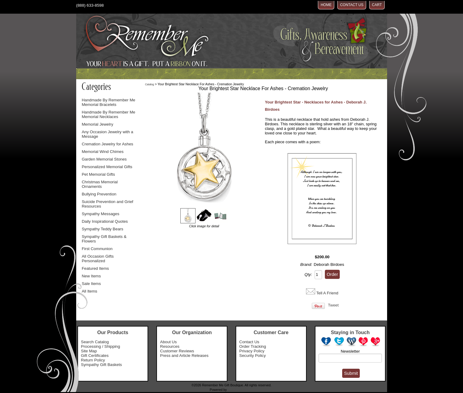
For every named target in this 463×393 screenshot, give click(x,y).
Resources (169, 346)
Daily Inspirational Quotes (105, 221)
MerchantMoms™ (240, 389)
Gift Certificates (95, 355)
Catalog (149, 84)
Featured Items (95, 268)
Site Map (89, 351)
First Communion (97, 248)
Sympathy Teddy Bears (102, 229)
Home (326, 5)
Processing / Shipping (100, 346)
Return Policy (93, 360)
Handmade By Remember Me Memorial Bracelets (108, 102)
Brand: (306, 264)
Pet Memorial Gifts (98, 174)
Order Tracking (252, 346)
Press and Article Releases (184, 355)
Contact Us (351, 5)
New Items (91, 276)
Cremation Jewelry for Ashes (107, 144)
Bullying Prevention (99, 194)
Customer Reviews (177, 351)
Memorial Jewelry (97, 124)
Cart (377, 5)
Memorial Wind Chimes (103, 151)
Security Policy (252, 355)
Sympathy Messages (100, 214)
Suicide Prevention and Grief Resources (107, 203)
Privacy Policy (251, 351)
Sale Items (91, 283)
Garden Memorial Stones (104, 159)
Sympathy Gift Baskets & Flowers (104, 238)
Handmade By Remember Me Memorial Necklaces (108, 114)
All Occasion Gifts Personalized (98, 258)
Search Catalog (95, 342)
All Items (89, 291)
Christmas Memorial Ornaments (100, 184)
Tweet (333, 305)
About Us (168, 342)
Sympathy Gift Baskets (101, 364)
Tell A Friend (327, 293)
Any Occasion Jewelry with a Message (107, 134)
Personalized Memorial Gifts (107, 166)
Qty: (308, 274)
